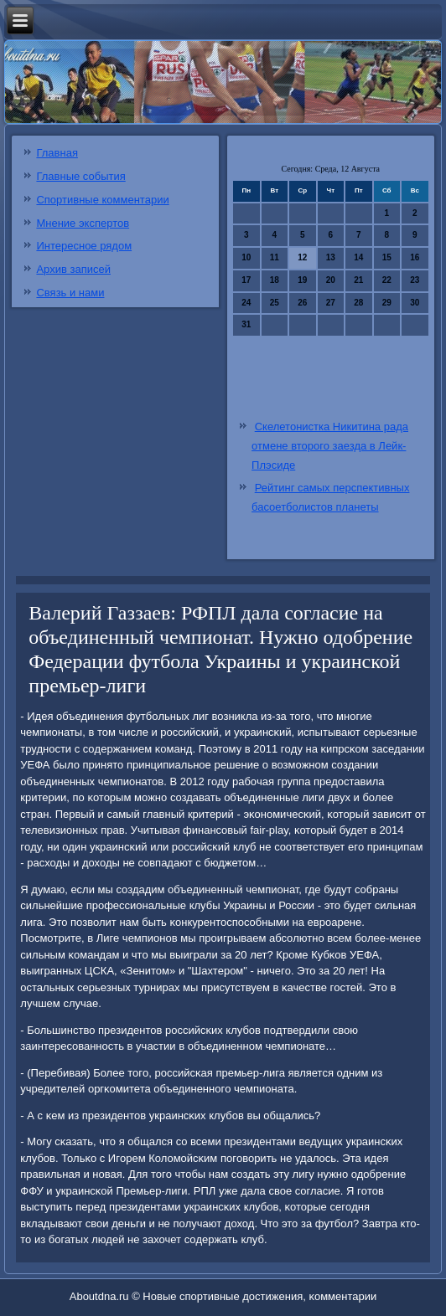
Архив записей (73, 269)
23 (414, 280)
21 (358, 280)
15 (387, 257)
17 (246, 280)
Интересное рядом (84, 245)
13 (330, 257)
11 (274, 257)
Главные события (80, 176)
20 (330, 280)
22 (387, 280)
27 (330, 302)
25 (274, 302)
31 (246, 324)
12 (302, 257)
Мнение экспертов (82, 223)
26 (302, 302)
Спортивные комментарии (102, 199)
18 (274, 280)
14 (358, 257)
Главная (56, 153)
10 (246, 257)
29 (387, 302)
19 (302, 280)
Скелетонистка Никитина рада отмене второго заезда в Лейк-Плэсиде (330, 445)
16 (414, 257)
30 (414, 302)
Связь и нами (70, 292)
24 (246, 302)
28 (358, 302)
